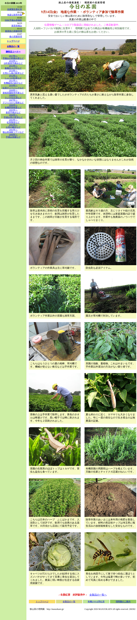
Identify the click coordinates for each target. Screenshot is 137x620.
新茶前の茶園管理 (13, 31)
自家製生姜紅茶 (14, 9)
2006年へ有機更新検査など (13, 106)
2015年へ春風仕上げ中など (13, 66)
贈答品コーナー (13, 51)
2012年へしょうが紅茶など (13, 76)
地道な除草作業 (14, 15)
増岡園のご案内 (123, 601)
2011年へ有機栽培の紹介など (13, 81)
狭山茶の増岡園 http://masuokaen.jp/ (47, 609)
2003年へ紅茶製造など (13, 121)
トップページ (42, 601)
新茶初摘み (16, 25)
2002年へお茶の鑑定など (13, 126)
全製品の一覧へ (98, 594)
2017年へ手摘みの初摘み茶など (13, 57)
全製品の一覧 (69, 601)
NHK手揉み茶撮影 (13, 20)
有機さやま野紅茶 (96, 601)
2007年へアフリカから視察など (13, 101)
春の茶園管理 (15, 36)
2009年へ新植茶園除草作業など (13, 91)
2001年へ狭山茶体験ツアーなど (13, 130)
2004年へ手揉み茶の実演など (13, 116)
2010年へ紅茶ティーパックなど (13, 86)
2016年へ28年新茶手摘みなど (13, 62)
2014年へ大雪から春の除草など (13, 71)
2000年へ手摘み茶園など (13, 135)
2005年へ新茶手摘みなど (13, 111)
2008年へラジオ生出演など (13, 96)
